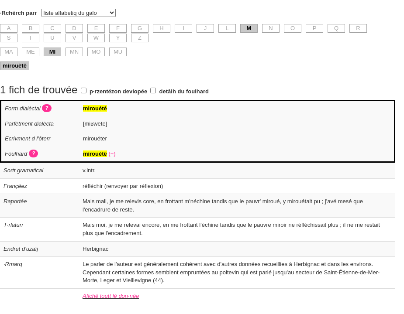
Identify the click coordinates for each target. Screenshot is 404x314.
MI (52, 51)
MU (118, 51)
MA (8, 51)
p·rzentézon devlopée (118, 91)
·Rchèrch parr (18, 13)
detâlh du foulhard (184, 91)
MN (74, 51)
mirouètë (15, 65)
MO (96, 51)
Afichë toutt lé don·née (111, 296)
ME (30, 51)
